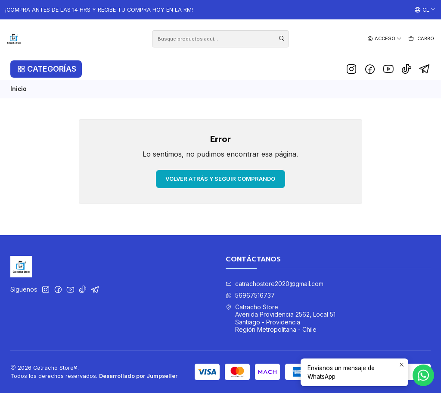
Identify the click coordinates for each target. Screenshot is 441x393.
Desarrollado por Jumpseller (138, 376)
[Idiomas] (425, 9)
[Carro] (421, 38)
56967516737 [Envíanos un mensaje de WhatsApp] (250, 295)
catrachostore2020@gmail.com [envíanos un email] (274, 283)
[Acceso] (385, 38)
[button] (46, 69)
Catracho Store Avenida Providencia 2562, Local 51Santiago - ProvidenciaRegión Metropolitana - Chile (280, 318)
